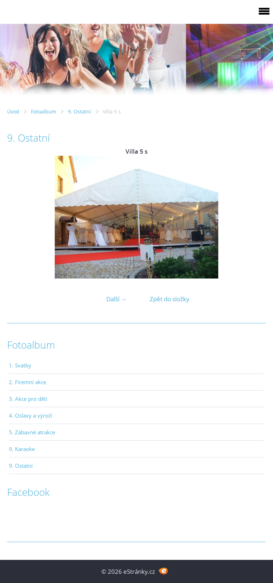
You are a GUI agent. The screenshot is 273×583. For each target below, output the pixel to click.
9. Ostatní (79, 111)
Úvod (13, 111)
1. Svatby (20, 365)
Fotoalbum (43, 111)
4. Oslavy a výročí (30, 415)
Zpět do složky (169, 299)
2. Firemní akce (27, 382)
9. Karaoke (22, 448)
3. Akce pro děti (28, 398)
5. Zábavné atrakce (32, 432)
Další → (116, 299)
